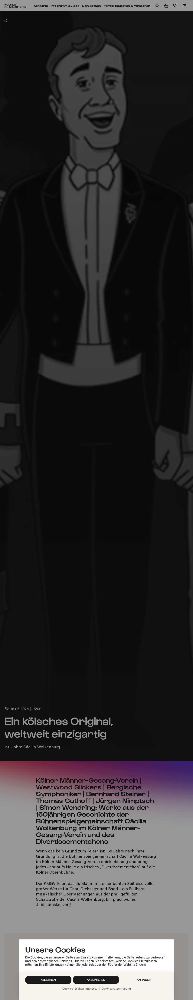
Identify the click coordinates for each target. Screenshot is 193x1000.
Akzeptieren (96, 979)
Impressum (92, 989)
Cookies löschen (73, 989)
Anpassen (144, 979)
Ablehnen (48, 979)
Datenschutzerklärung (116, 989)
